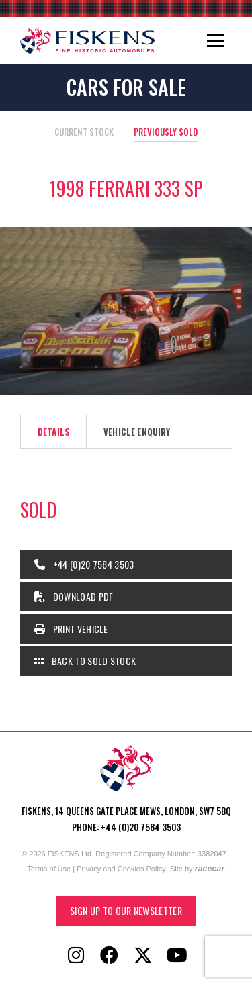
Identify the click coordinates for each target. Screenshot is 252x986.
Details (54, 431)
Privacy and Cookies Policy (121, 869)
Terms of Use (49, 869)
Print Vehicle (71, 629)
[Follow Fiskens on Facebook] (109, 956)
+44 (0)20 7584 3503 (84, 564)
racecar (210, 868)
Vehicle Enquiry (136, 431)
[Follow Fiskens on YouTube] (177, 956)
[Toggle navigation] (215, 40)
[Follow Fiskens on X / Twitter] (143, 956)
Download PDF (74, 596)
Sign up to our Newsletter (126, 910)
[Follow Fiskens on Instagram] (76, 956)
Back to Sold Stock (85, 661)
